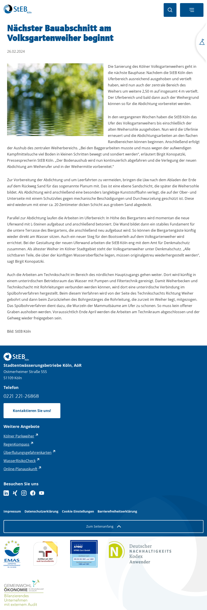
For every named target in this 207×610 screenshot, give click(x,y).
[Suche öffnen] (170, 10)
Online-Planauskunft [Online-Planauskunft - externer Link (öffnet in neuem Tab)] (20, 468)
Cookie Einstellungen (78, 511)
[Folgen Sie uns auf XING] (15, 493)
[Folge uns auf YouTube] (41, 493)
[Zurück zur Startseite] (18, 10)
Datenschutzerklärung (41, 511)
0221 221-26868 (21, 396)
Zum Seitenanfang (103, 526)
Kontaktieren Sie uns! (32, 410)
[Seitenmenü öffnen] (200, 43)
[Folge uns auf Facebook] (32, 493)
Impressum (12, 511)
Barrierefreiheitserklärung (117, 511)
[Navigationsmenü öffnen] (191, 10)
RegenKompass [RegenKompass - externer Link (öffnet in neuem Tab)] (16, 444)
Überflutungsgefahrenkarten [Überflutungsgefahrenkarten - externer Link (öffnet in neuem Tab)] (28, 452)
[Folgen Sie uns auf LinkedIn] (6, 493)
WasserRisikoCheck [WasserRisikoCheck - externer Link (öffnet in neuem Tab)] (20, 460)
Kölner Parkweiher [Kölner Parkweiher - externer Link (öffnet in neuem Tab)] (19, 436)
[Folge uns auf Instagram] (24, 493)
